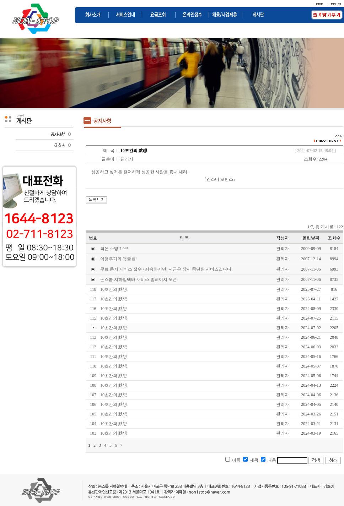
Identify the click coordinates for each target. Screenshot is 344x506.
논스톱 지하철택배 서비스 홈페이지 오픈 (138, 279)
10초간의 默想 (113, 289)
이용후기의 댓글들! (118, 258)
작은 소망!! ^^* (114, 248)
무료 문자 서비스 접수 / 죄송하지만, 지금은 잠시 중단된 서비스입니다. (166, 269)
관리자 (126, 159)
